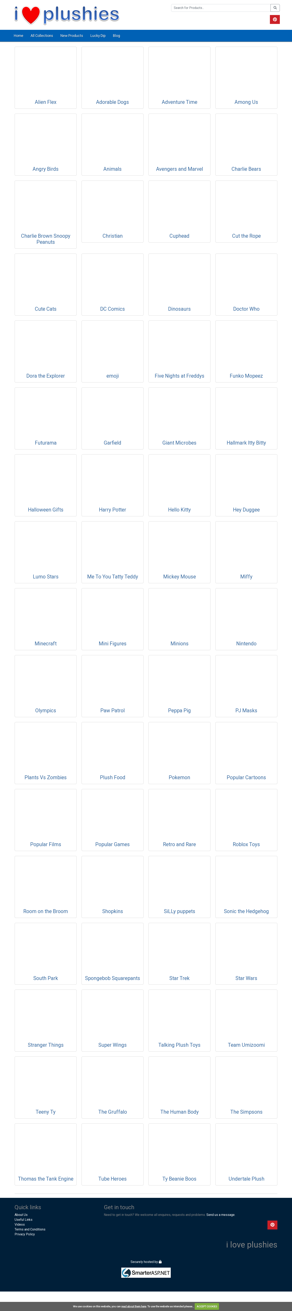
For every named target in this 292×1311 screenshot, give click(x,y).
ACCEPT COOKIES (207, 1306)
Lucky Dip (98, 36)
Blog (116, 36)
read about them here (133, 1306)
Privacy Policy (25, 1234)
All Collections (42, 36)
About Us (21, 1215)
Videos (20, 1224)
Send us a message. (220, 1215)
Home (18, 36)
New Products (71, 36)
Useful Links (23, 1220)
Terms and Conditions (30, 1229)
